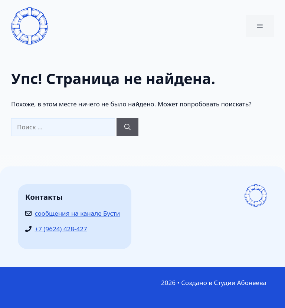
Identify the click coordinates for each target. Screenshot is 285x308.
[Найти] (127, 127)
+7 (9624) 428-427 (61, 229)
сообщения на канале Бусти (77, 213)
